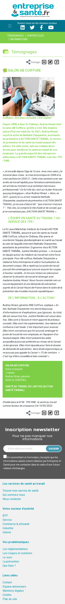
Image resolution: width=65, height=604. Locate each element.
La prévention (11, 561)
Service (7, 519)
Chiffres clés (35, 35)
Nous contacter (12, 499)
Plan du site (10, 599)
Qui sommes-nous (14, 494)
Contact (7, 582)
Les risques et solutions (17, 553)
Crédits (7, 595)
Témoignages (15, 35)
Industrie (8, 528)
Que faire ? (9, 565)
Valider (54, 448)
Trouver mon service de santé (20, 490)
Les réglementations (15, 549)
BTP (5, 515)
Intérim (7, 532)
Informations (19, 39)
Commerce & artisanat (16, 524)
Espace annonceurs (14, 586)
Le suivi (7, 557)
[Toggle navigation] (9, 26)
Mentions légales (13, 590)
